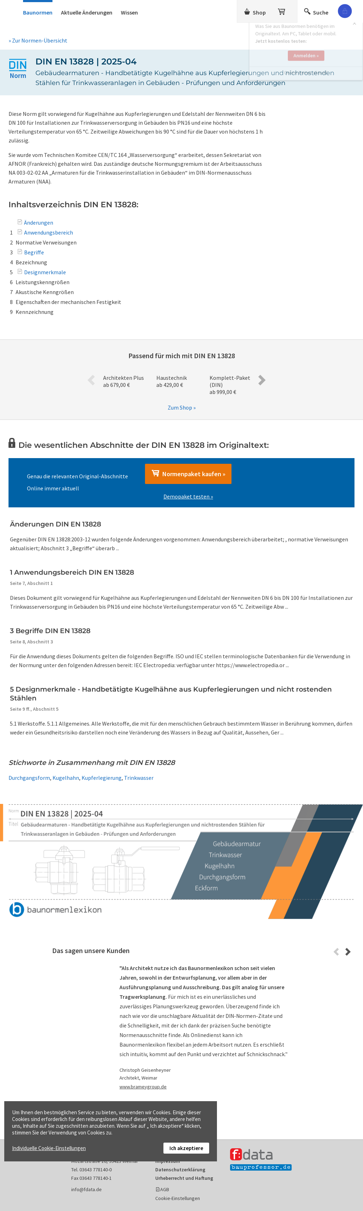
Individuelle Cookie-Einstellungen (49, 1148)
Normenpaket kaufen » (188, 473)
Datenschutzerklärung (180, 1169)
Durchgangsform (29, 777)
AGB (164, 1189)
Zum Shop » (182, 407)
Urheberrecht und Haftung (184, 1178)
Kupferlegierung (102, 777)
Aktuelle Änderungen (86, 12)
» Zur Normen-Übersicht (38, 40)
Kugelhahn (65, 777)
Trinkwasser (138, 777)
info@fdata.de (86, 1189)
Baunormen (37, 12)
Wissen (129, 12)
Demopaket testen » (188, 496)
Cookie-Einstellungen (177, 1198)
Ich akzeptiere (186, 1148)
